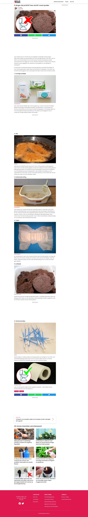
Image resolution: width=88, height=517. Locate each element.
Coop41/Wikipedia (17, 254)
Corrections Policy (49, 499)
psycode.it (35, 501)
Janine (20, 7)
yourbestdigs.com (17, 103)
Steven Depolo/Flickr (17, 294)
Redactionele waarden (50, 501)
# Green (22, 391)
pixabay (15, 354)
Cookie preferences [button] (66, 499)
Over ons (35, 497)
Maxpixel (15, 163)
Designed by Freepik (17, 384)
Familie (66, 1)
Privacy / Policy (65, 497)
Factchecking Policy (49, 497)
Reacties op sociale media (51, 506)
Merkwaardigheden (58, 1)
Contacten (35, 499)
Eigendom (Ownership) (50, 504)
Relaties (72, 1)
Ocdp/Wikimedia (17, 207)
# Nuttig (16, 391)
